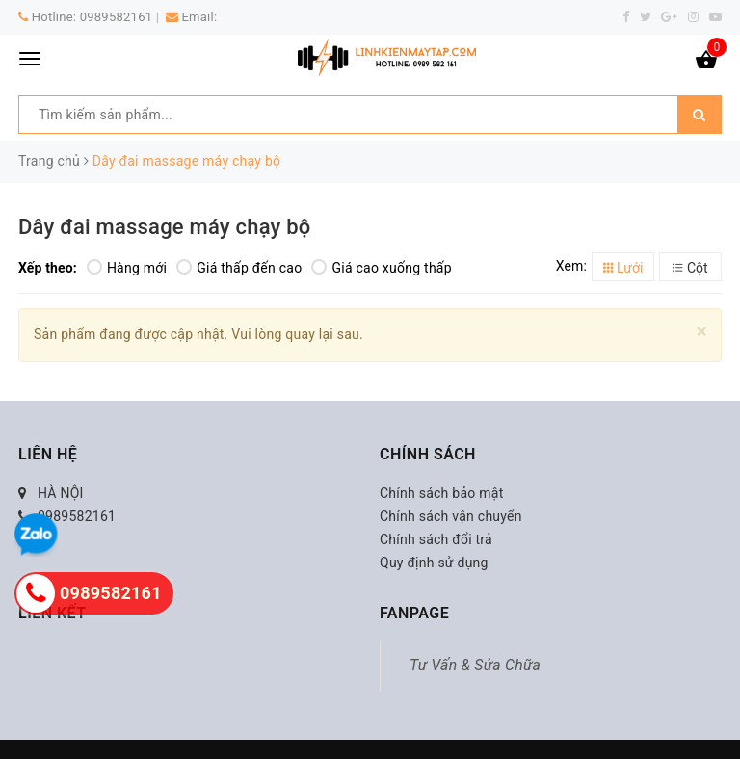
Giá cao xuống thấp (381, 267)
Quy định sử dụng (434, 562)
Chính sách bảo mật (441, 493)
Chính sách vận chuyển (451, 516)
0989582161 (116, 17)
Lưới (623, 267)
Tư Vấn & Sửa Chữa (475, 665)
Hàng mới (127, 267)
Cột (690, 267)
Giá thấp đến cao (239, 267)
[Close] (702, 332)
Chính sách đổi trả (436, 539)
